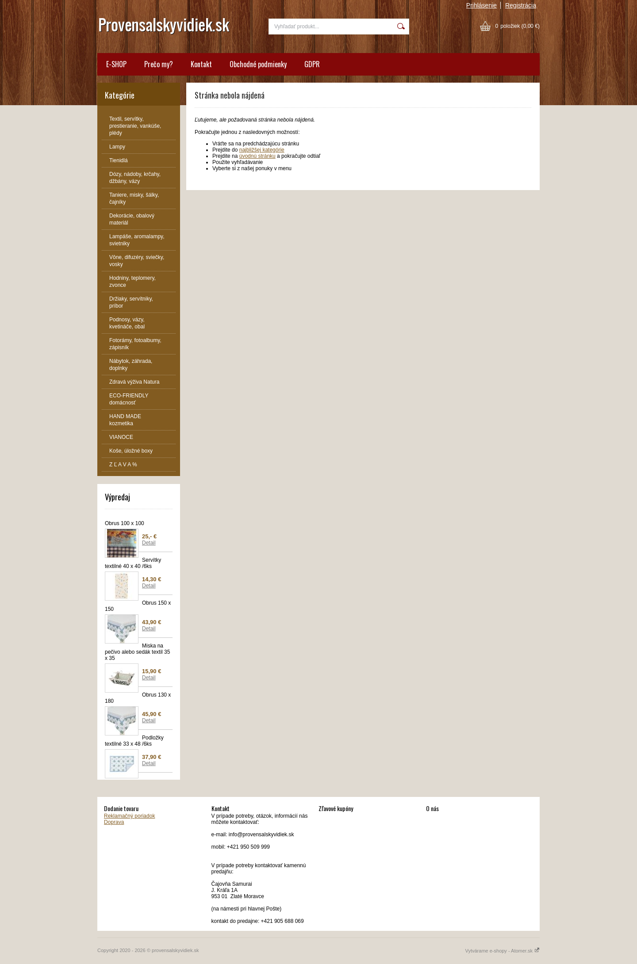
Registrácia (520, 5)
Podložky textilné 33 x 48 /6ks (134, 741)
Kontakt (201, 64)
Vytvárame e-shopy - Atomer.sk (502, 950)
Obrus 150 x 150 (138, 606)
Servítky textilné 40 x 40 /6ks (133, 563)
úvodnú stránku (257, 156)
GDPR (312, 64)
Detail (149, 543)
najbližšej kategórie (261, 150)
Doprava (114, 822)
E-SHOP (116, 64)
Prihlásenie (481, 5)
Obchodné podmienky (258, 64)
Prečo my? (158, 64)
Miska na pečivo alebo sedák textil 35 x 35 (137, 652)
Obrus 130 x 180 (138, 698)
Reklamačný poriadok (129, 816)
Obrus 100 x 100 (124, 523)
